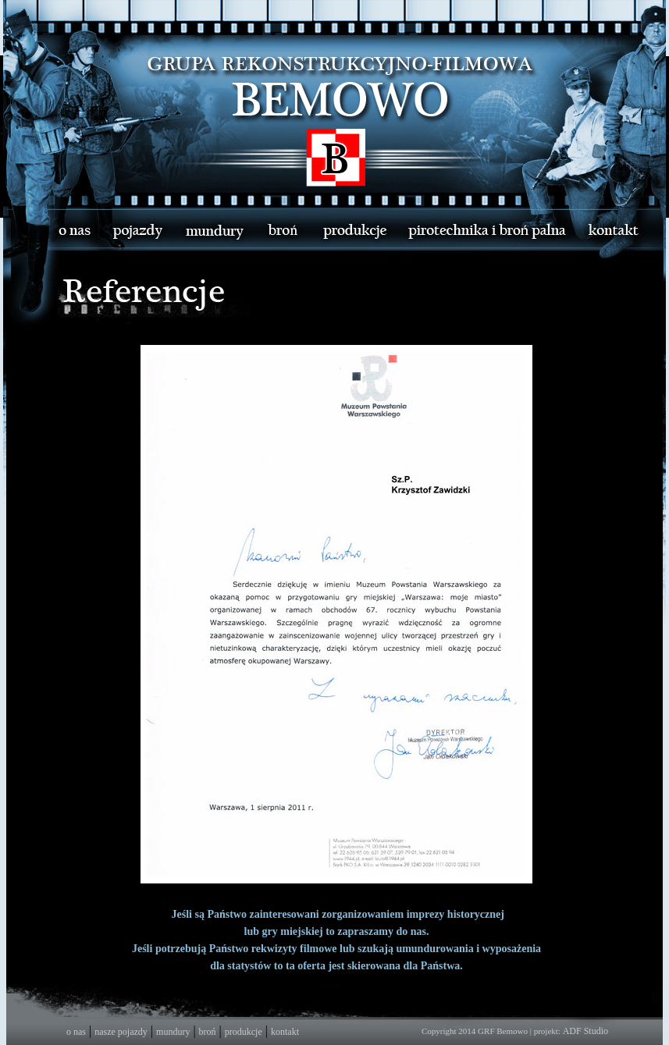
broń (207, 1031)
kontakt (285, 1031)
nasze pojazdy (121, 1031)
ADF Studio (585, 1030)
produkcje (243, 1031)
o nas (76, 1031)
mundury (173, 1031)
